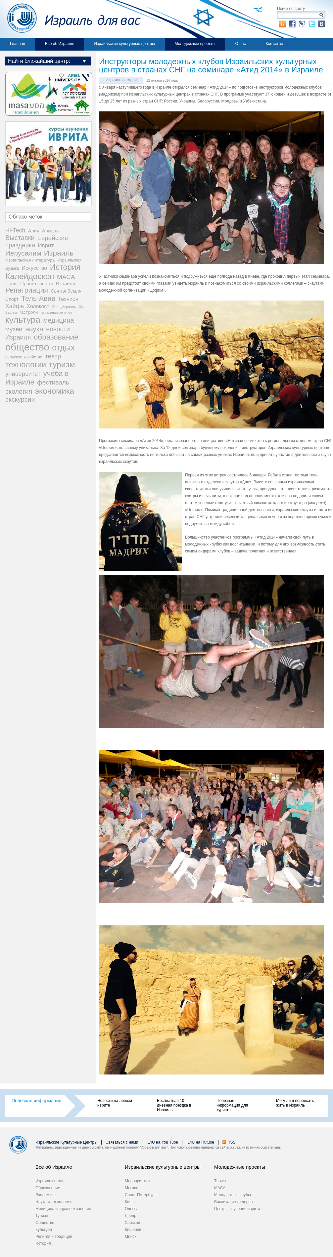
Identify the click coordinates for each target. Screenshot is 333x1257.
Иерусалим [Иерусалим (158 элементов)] (23, 253)
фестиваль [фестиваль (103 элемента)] (53, 382)
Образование (47, 1188)
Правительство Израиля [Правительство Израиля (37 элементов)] (47, 283)
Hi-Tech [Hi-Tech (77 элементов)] (15, 230)
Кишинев (133, 1229)
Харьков (132, 1222)
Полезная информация (36, 1100)
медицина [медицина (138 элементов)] (58, 320)
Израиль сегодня (121, 80)
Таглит (220, 1181)
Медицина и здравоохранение (63, 1208)
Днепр (130, 1215)
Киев (129, 1201)
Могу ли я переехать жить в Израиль (295, 1103)
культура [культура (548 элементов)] (22, 320)
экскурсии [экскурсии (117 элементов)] (20, 399)
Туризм (42, 1215)
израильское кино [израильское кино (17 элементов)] (56, 312)
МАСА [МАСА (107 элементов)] (66, 276)
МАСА (219, 1188)
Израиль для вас (70, 19)
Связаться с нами (122, 1142)
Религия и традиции (53, 1236)
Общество (44, 1222)
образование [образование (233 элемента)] (56, 337)
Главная (17, 43)
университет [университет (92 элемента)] (22, 373)
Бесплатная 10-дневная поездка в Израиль (174, 1105)
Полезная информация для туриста (232, 1105)
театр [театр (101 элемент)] (53, 356)
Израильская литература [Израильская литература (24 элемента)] (30, 260)
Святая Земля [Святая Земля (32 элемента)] (66, 291)
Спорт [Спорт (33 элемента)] (12, 299)
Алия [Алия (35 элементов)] (33, 230)
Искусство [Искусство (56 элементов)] (34, 268)
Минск (130, 1236)
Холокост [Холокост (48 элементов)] (38, 306)
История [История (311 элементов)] (65, 267)
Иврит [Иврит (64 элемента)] (46, 245)
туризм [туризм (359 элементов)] (62, 364)
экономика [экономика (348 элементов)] (54, 390)
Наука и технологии (53, 1201)
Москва (131, 1188)
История (43, 1243)
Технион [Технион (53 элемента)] (68, 299)
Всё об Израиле (59, 43)
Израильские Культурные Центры (66, 1142)
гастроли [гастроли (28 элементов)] (29, 312)
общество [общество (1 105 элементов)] (27, 347)
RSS (231, 1142)
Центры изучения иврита (237, 1208)
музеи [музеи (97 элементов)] (14, 329)
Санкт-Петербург (140, 1195)
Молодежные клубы (232, 1195)
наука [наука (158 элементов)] (34, 329)
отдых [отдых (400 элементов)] (63, 347)
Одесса (131, 1208)
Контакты (274, 43)
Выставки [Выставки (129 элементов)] (19, 237)
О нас (240, 43)
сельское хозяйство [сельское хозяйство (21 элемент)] (23, 357)
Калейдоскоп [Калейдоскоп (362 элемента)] (29, 276)
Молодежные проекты (195, 43)
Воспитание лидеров (233, 1201)
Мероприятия (137, 1181)
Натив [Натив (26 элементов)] (11, 283)
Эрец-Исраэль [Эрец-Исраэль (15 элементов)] (64, 307)
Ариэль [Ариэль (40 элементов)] (50, 230)
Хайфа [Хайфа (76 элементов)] (14, 306)
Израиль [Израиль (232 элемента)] (58, 253)
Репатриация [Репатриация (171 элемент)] (26, 290)
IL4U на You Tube (162, 1142)
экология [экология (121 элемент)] (18, 391)
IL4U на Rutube (200, 1142)
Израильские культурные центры (124, 43)
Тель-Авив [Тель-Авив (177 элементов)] (38, 299)
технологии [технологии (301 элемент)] (25, 364)
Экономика (45, 1195)
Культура (43, 1229)
